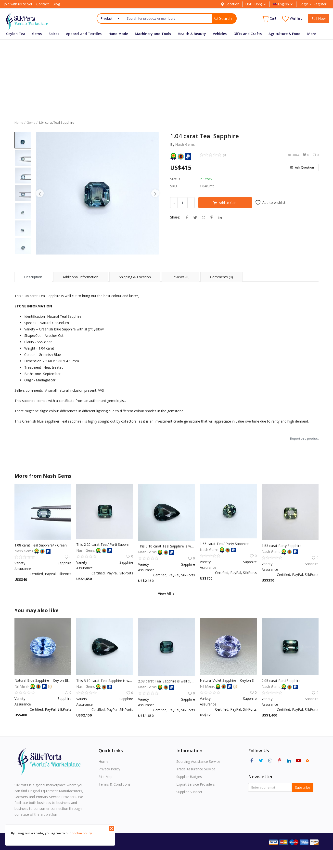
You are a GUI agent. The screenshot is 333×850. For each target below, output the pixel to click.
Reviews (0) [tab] (180, 277)
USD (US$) (256, 4)
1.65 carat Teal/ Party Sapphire (224, 543)
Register (319, 4)
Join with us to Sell (18, 4)
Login (303, 4)
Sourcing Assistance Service (198, 761)
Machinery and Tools (153, 33)
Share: (175, 217)
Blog (56, 4)
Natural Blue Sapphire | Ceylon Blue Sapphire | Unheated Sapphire (42, 680)
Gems (37, 33)
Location (230, 4)
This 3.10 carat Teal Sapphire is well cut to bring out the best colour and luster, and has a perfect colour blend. (166, 546)
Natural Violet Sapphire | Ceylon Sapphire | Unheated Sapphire (228, 680)
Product (106, 18)
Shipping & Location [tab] (135, 277)
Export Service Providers (195, 784)
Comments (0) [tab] (221, 277)
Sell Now (319, 18)
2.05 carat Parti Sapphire (281, 680)
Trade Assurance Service (195, 769)
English (283, 4)
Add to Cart (225, 202)
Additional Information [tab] (80, 277)
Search (223, 18)
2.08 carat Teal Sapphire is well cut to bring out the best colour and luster (166, 681)
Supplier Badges (189, 776)
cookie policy (82, 833)
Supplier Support (189, 791)
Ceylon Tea (15, 33)
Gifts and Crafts (247, 33)
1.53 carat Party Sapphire (281, 545)
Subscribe (302, 787)
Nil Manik (22, 686)
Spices (54, 33)
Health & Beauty (192, 33)
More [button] (311, 33)
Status (175, 179)
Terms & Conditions (114, 784)
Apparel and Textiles (84, 33)
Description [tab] (33, 277)
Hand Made (118, 33)
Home (18, 122)
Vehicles (220, 33)
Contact (42, 4)
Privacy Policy (109, 769)
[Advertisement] (166, 76)
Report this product (304, 438)
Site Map (106, 776)
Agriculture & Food (284, 33)
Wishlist (292, 18)
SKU (173, 186)
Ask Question (302, 167)
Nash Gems (185, 144)
